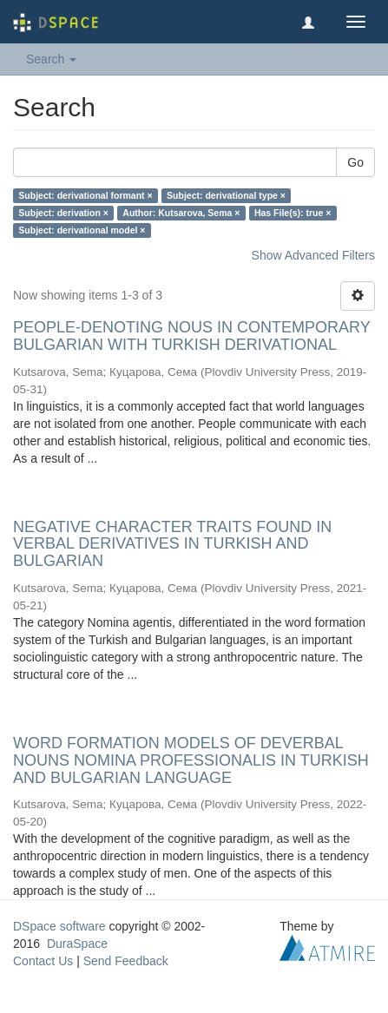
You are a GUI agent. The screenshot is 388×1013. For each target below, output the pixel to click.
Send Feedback (125, 961)
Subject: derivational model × (81, 230)
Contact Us (43, 961)
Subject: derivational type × (226, 195)
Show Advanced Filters (313, 255)
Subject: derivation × (63, 212)
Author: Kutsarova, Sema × (181, 212)
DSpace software (59, 926)
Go (355, 162)
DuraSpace (77, 944)
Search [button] (51, 59)
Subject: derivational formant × (85, 195)
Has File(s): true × (292, 212)
